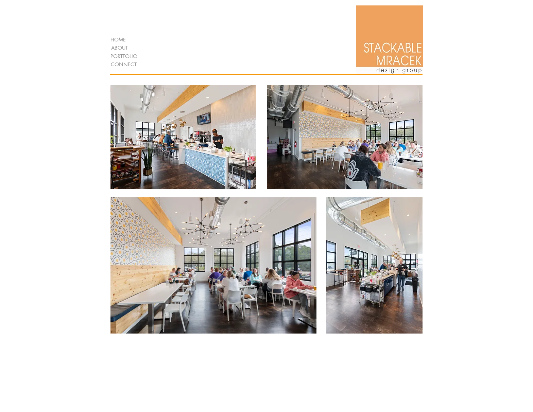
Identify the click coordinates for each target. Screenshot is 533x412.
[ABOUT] (119, 47)
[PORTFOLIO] (123, 56)
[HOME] (118, 39)
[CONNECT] (123, 64)
